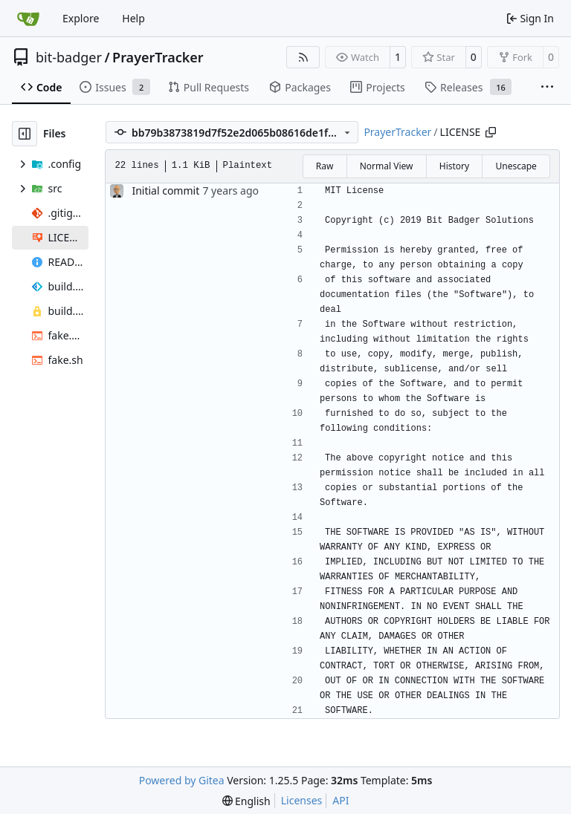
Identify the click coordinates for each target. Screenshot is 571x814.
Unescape (515, 166)
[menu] (246, 801)
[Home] (28, 18)
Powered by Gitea (182, 780)
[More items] (547, 87)
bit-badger (69, 57)
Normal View (386, 166)
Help (133, 18)
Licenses (302, 800)
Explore (80, 18)
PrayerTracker (158, 57)
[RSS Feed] (303, 57)
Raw (325, 166)
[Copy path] (490, 132)
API (340, 800)
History (454, 166)
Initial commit (165, 190)
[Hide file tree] (24, 133)
